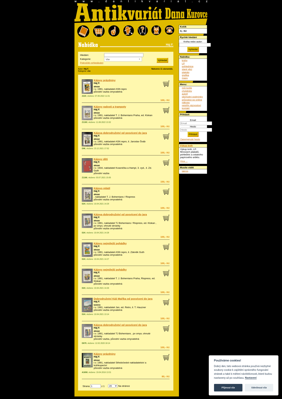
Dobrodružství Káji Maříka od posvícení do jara (123, 298)
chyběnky (187, 91)
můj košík (187, 88)
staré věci (187, 69)
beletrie (97, 305)
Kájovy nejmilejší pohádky (110, 243)
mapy (185, 78)
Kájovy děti (101, 159)
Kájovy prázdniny (104, 80)
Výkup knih (186, 145)
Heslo (193, 126)
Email (193, 120)
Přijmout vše (228, 387)
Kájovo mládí (102, 188)
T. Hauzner (140, 307)
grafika (185, 75)
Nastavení (251, 377)
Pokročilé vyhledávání (91, 62)
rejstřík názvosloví (191, 105)
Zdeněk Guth (137, 252)
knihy (184, 60)
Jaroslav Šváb (137, 141)
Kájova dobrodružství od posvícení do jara (120, 133)
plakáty (185, 72)
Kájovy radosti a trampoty (110, 106)
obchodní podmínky (192, 96)
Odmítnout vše (259, 387)
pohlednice (187, 66)
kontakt (186, 108)
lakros (185, 171)
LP (183, 63)
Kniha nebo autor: (192, 41)
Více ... (184, 161)
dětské (97, 87)
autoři (185, 94)
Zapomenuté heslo (190, 139)
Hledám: (84, 55)
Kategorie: (85, 59)
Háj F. (97, 83)
